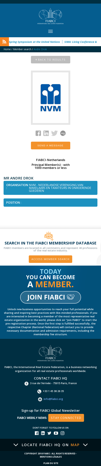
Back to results (51, 59)
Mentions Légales (51, 456)
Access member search (50, 259)
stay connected (66, 418)
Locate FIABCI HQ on (51, 445)
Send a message (51, 145)
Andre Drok (40, 49)
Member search (22, 49)
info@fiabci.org (50, 399)
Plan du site (50, 463)
